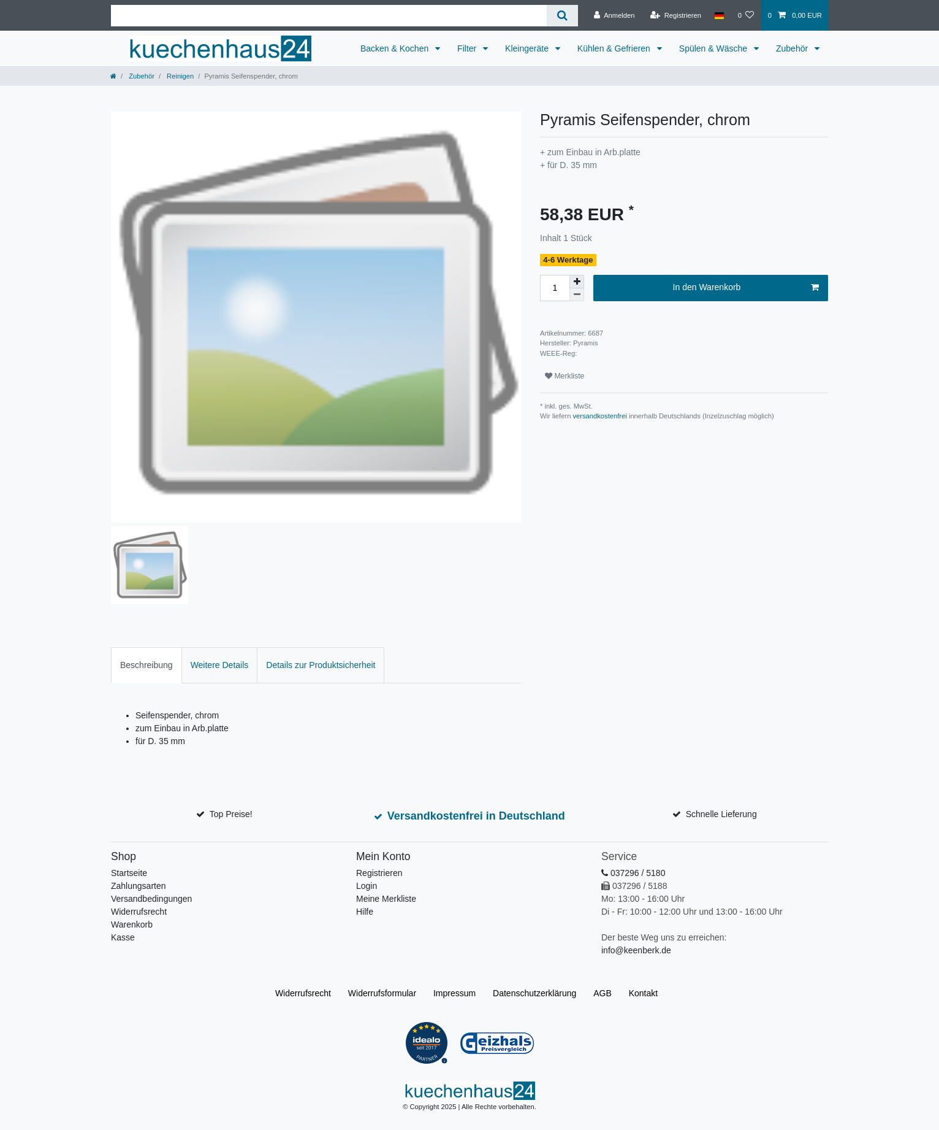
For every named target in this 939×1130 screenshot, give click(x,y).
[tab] (146, 665)
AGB (602, 993)
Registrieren (379, 873)
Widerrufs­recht (303, 993)
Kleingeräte (528, 48)
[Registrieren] (676, 15)
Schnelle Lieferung (721, 814)
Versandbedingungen (151, 899)
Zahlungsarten (138, 886)
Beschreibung (146, 665)
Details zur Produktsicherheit (320, 665)
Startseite (129, 873)
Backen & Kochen (395, 48)
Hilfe (364, 912)
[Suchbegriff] (329, 15)
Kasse (123, 937)
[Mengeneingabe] (554, 288)
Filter (468, 48)
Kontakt (643, 993)
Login (366, 886)
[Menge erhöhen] (576, 281)
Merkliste (564, 376)
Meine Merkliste (386, 899)
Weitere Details (220, 665)
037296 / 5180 (633, 873)
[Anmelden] (614, 15)
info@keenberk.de (636, 950)
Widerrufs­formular (382, 993)
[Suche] (562, 15)
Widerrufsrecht (139, 912)
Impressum (454, 993)
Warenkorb (132, 924)
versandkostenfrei (599, 416)
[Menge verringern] (576, 294)
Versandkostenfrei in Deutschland (476, 816)
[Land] (719, 15)
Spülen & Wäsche (714, 48)
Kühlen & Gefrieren (615, 48)
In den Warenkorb (746, 287)
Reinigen (179, 76)
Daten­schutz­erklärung (534, 993)
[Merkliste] (746, 15)
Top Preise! (231, 814)
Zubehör (793, 48)
